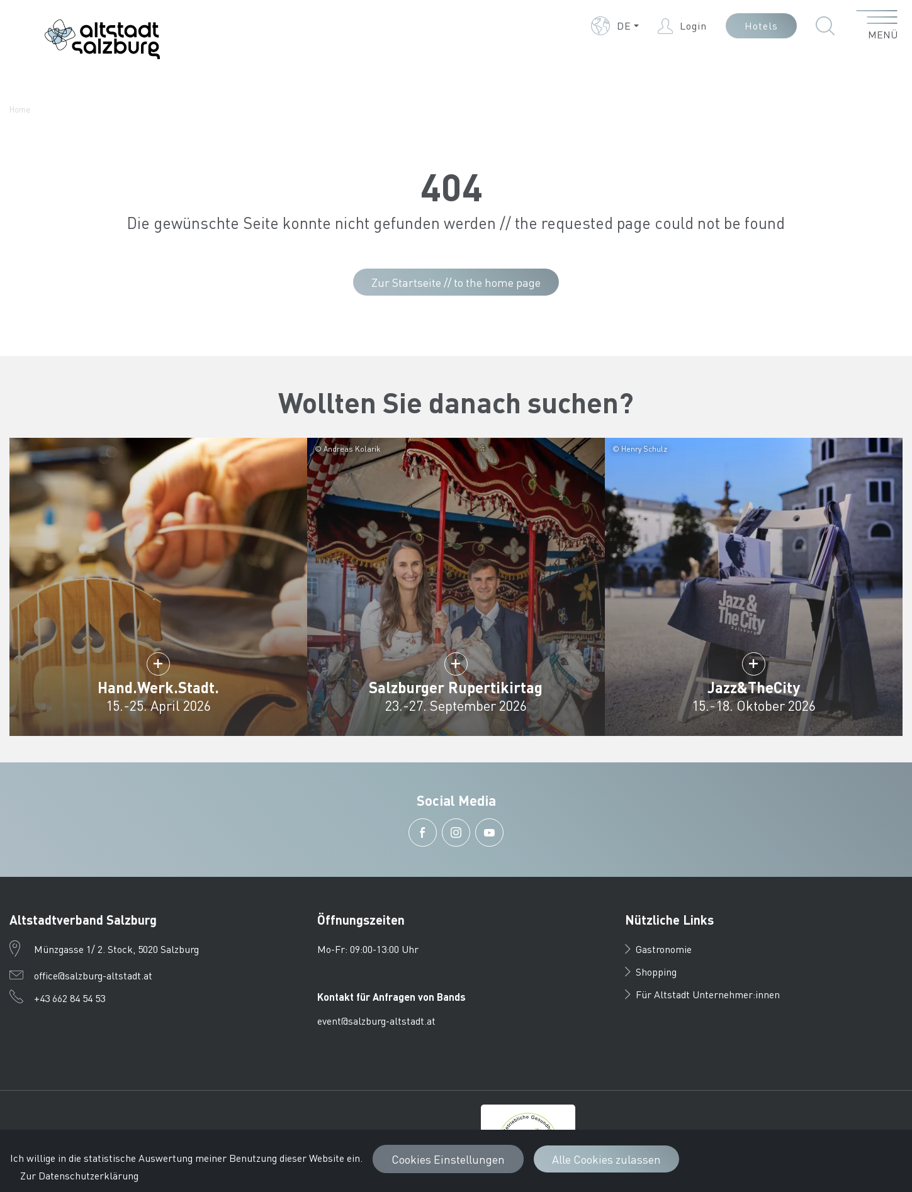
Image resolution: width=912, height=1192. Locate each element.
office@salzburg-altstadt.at (93, 975)
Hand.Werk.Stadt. (158, 687)
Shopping (651, 971)
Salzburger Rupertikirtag (456, 687)
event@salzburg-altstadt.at (376, 1020)
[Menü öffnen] (877, 25)
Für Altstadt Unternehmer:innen (702, 994)
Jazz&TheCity (753, 687)
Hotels (761, 25)
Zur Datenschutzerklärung (79, 1175)
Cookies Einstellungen (448, 1159)
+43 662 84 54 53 (69, 998)
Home (19, 109)
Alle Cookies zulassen (606, 1159)
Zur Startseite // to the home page (456, 282)
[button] (615, 25)
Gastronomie (658, 948)
